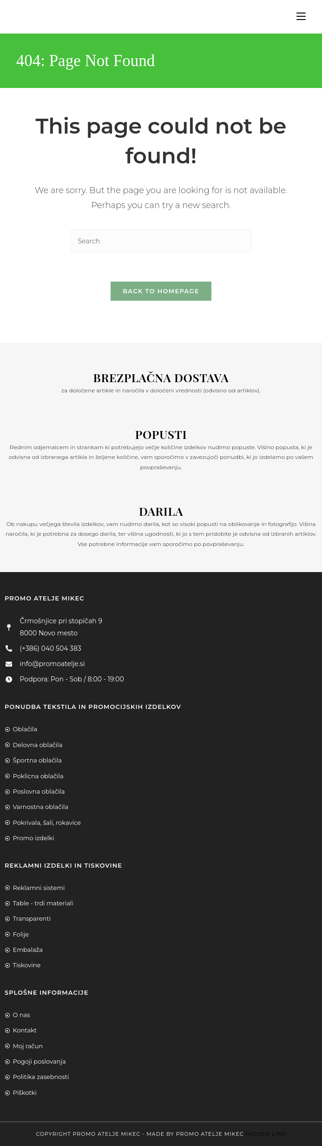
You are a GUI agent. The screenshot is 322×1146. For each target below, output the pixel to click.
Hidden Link (265, 1134)
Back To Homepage (161, 291)
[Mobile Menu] (297, 16)
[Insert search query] (161, 241)
